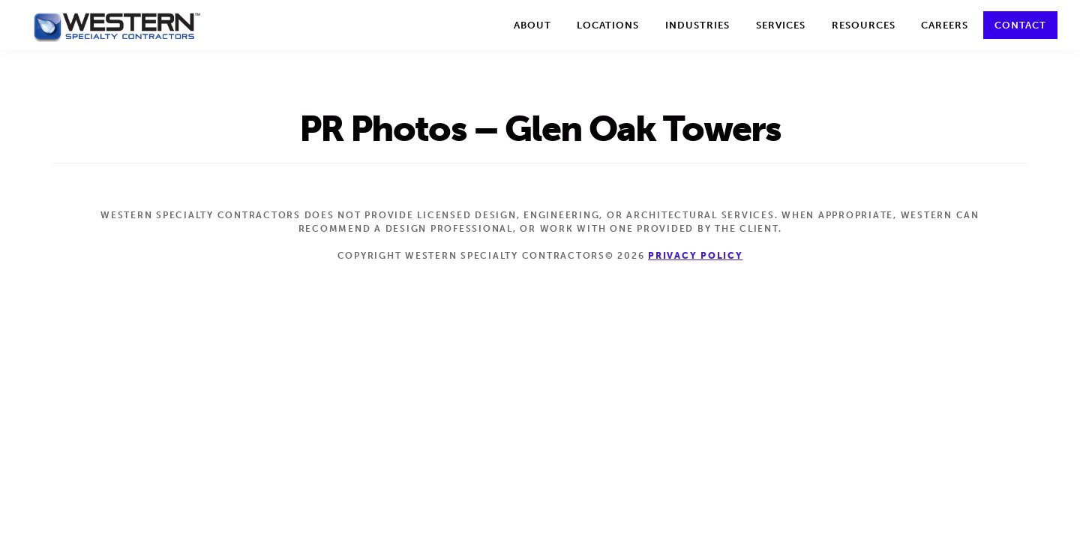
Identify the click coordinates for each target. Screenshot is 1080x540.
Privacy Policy (695, 255)
